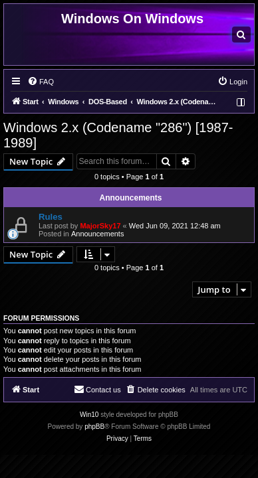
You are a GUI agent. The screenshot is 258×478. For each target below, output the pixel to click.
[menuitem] (241, 34)
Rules (51, 217)
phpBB (94, 426)
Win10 (89, 414)
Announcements (97, 234)
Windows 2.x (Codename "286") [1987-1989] (118, 135)
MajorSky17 (100, 226)
